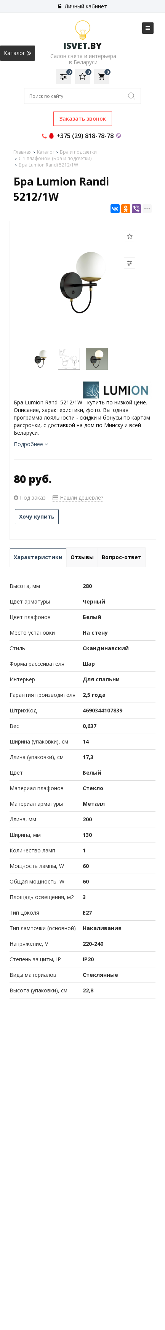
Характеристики (38, 557)
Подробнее (31, 444)
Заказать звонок (82, 118)
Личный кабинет (82, 6)
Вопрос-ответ (121, 557)
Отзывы (82, 557)
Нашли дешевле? (78, 497)
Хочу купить (36, 516)
